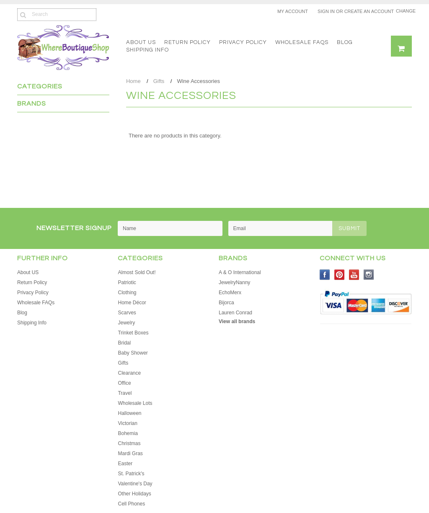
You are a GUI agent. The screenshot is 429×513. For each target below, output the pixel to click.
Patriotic (127, 282)
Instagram (369, 274)
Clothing (127, 292)
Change (404, 10)
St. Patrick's (131, 474)
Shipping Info (147, 50)
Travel (125, 393)
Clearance (129, 373)
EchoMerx (230, 292)
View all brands (237, 321)
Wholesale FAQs (301, 42)
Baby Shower (132, 353)
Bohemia (127, 433)
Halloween (129, 413)
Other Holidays (134, 494)
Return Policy (187, 42)
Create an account (369, 11)
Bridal (124, 343)
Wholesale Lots (135, 403)
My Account (292, 11)
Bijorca (226, 303)
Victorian (127, 423)
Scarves (127, 313)
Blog (345, 42)
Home (133, 81)
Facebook (325, 274)
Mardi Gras (130, 453)
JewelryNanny (234, 282)
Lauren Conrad (235, 313)
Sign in (326, 11)
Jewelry (126, 323)
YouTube (354, 274)
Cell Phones (131, 504)
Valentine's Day (135, 484)
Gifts (159, 81)
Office (124, 383)
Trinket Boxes (133, 333)
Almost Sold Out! (136, 272)
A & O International (240, 272)
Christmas (129, 443)
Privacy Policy (243, 42)
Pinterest (339, 274)
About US (141, 42)
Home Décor (132, 303)
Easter (125, 463)
